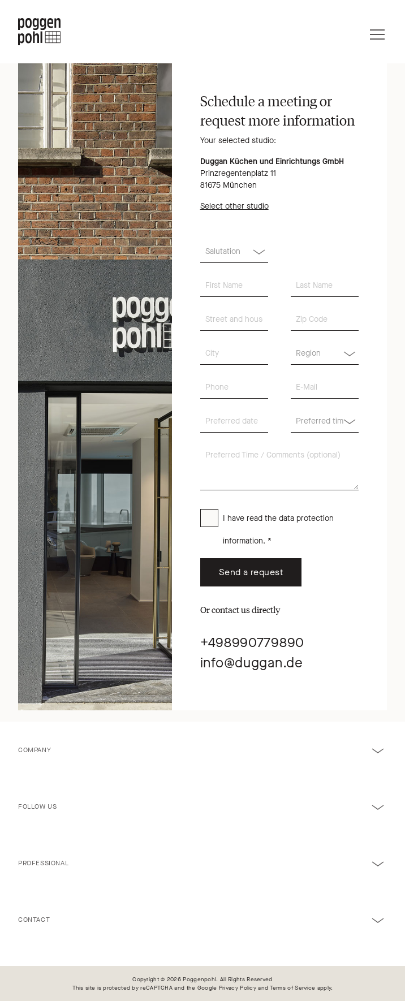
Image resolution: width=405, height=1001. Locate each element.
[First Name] (234, 285)
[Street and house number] (234, 319)
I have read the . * (278, 529)
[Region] (325, 353)
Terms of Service (293, 987)
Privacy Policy (237, 987)
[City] (234, 353)
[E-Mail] (325, 387)
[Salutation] (234, 251)
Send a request (251, 572)
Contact (34, 919)
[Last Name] (325, 285)
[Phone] (234, 387)
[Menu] (377, 31)
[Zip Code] (325, 319)
